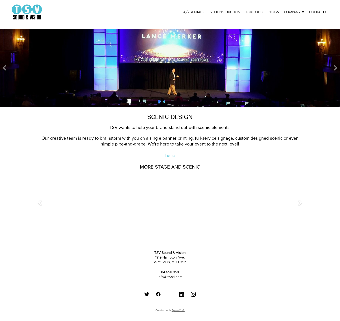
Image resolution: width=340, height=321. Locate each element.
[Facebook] (158, 294)
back (170, 155)
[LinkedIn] (181, 294)
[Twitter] (146, 294)
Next (335, 68)
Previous (4, 68)
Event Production (224, 12)
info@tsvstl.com (170, 276)
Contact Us (319, 12)
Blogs (273, 12)
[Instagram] (193, 294)
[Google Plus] (170, 287)
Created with (170, 310)
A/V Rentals (193, 12)
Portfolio (254, 12)
